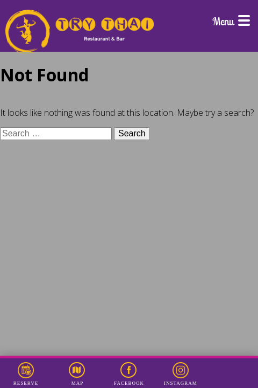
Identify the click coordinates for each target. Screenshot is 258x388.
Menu (231, 21)
